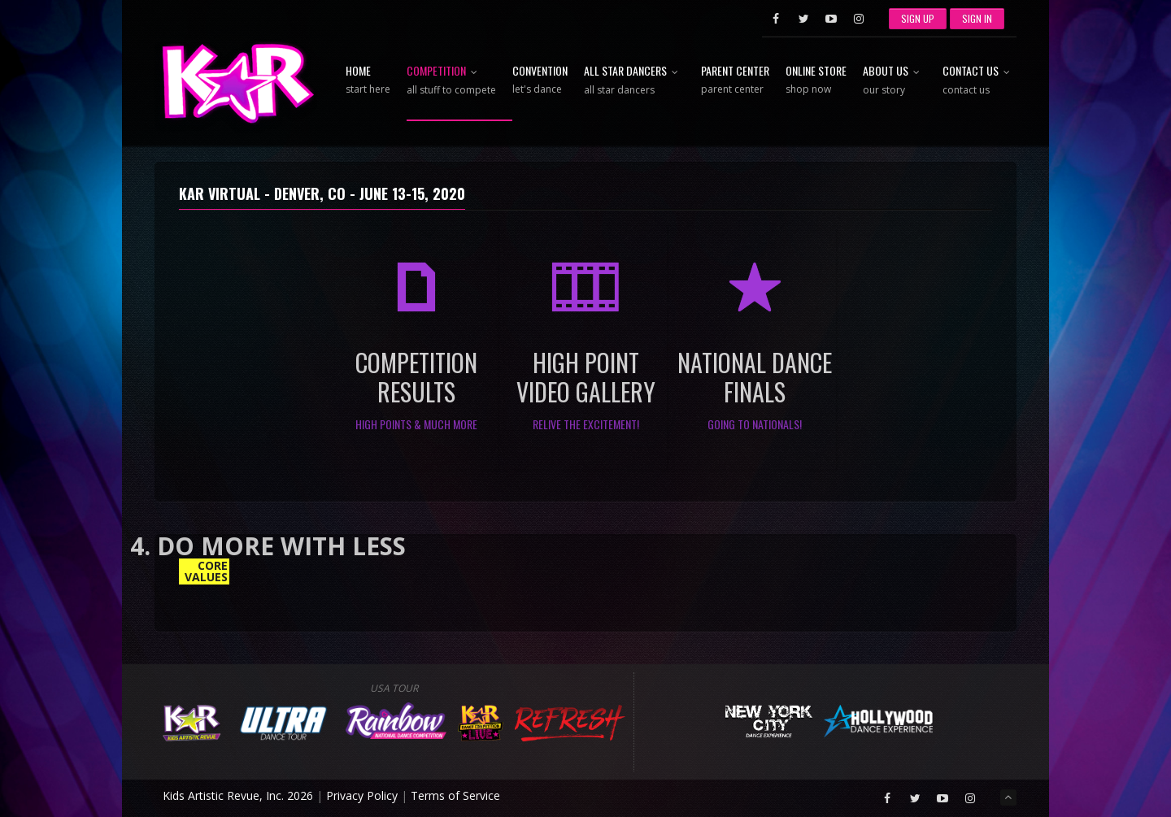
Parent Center (735, 80)
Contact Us (979, 81)
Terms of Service (455, 795)
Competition (451, 81)
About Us (894, 81)
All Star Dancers (634, 81)
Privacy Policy (362, 795)
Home (368, 80)
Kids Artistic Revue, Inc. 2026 (238, 795)
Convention (540, 80)
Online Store (816, 80)
